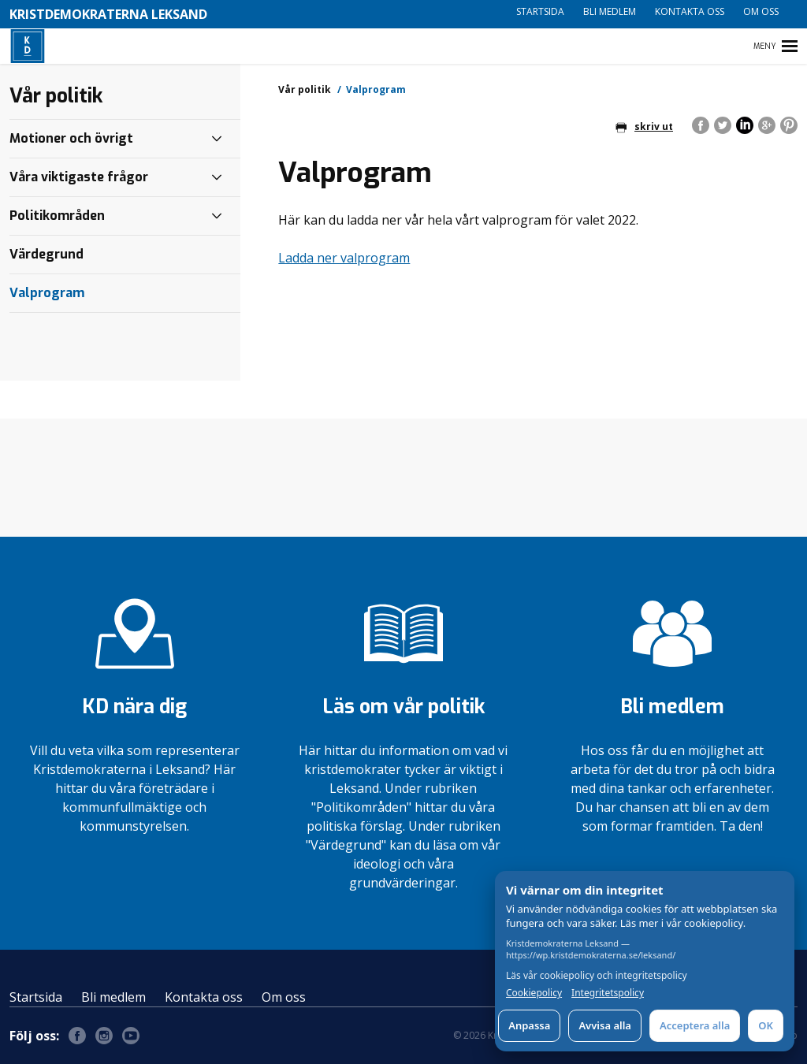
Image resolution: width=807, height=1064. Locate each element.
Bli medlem (609, 11)
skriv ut (644, 126)
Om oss (761, 11)
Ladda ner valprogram (344, 257)
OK (765, 1025)
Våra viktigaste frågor (78, 177)
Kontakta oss (689, 11)
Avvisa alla (604, 1025)
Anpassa (529, 1025)
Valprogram (46, 293)
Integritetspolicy (607, 993)
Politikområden (57, 215)
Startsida (540, 11)
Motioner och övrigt (71, 138)
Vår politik (304, 89)
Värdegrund (46, 254)
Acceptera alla (695, 1025)
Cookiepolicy (534, 993)
